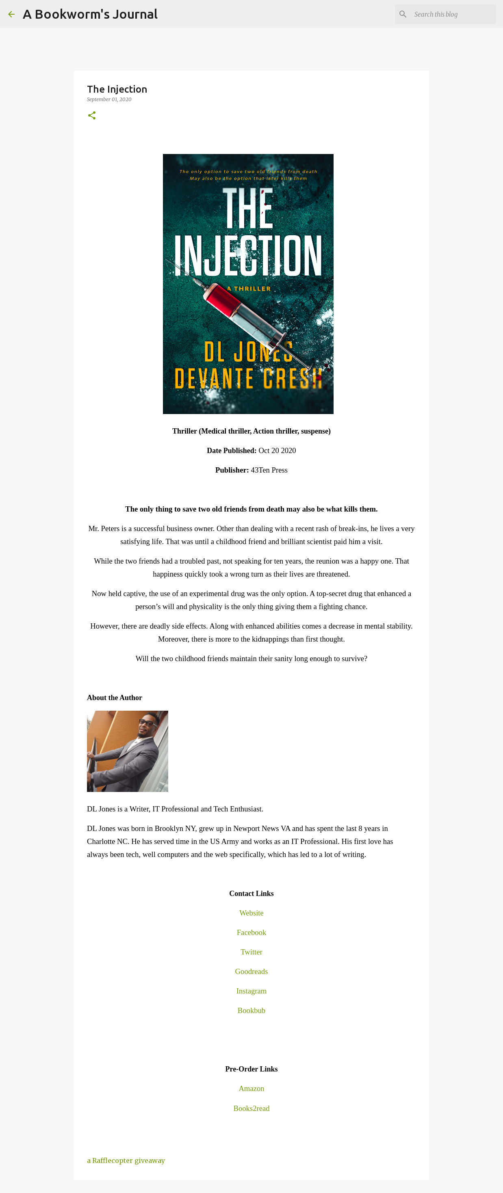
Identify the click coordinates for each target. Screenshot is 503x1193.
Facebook (252, 932)
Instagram (251, 991)
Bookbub (251, 1010)
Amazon (251, 1088)
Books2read (251, 1108)
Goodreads (251, 971)
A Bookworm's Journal (90, 14)
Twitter (251, 952)
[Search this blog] (453, 14)
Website (251, 913)
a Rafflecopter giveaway (126, 1160)
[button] (92, 116)
